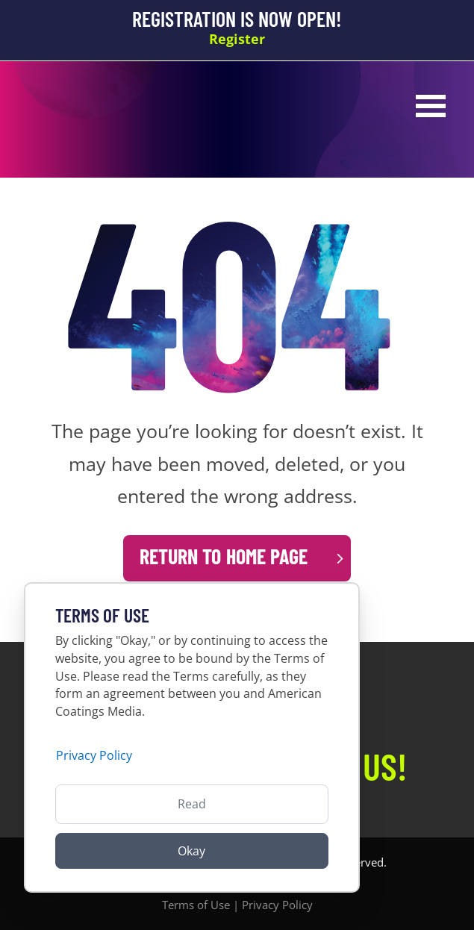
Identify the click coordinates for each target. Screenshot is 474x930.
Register (237, 39)
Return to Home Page (224, 556)
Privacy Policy (277, 904)
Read (192, 804)
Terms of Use (196, 904)
